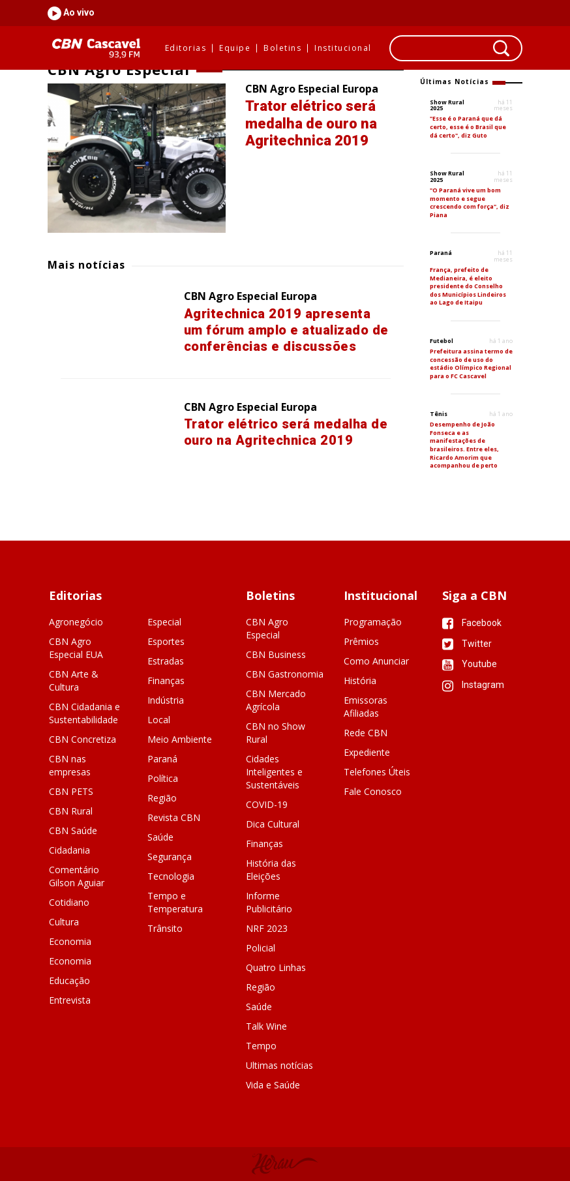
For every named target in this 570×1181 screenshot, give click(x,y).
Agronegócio (76, 622)
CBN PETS (71, 791)
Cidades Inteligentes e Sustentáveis (274, 772)
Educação (69, 980)
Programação (373, 622)
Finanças (166, 680)
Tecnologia (170, 876)
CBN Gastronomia (284, 674)
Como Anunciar (376, 661)
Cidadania (69, 850)
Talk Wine (266, 1026)
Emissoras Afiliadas (365, 706)
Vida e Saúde (273, 1085)
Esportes (166, 641)
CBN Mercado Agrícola (276, 700)
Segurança (169, 856)
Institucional (343, 48)
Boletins (282, 48)
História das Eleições (271, 869)
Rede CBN (365, 732)
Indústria (165, 700)
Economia (70, 941)
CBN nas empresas (70, 765)
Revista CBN (173, 817)
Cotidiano (69, 902)
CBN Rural (71, 811)
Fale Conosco (373, 791)
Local (158, 719)
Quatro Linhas (276, 967)
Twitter (467, 643)
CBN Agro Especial (267, 628)
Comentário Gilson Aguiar (76, 876)
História (360, 680)
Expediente (367, 752)
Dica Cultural (272, 824)
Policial (260, 948)
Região (162, 798)
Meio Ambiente (179, 739)
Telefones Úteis (377, 772)
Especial (164, 622)
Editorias (186, 48)
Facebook (472, 623)
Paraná (162, 759)
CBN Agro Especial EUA (76, 648)
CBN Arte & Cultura (73, 680)
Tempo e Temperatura (175, 902)
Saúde (160, 837)
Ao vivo (78, 12)
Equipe (234, 48)
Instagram (473, 685)
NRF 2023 (267, 928)
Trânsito (165, 928)
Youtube (469, 664)
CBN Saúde (73, 830)
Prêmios (361, 641)
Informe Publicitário (269, 902)
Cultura (64, 922)
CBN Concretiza (82, 739)
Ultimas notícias (279, 1065)
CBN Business (276, 654)
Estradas (165, 661)
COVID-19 (267, 804)
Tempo (261, 1045)
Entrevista (70, 1000)
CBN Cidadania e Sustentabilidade (84, 713)
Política (162, 778)
